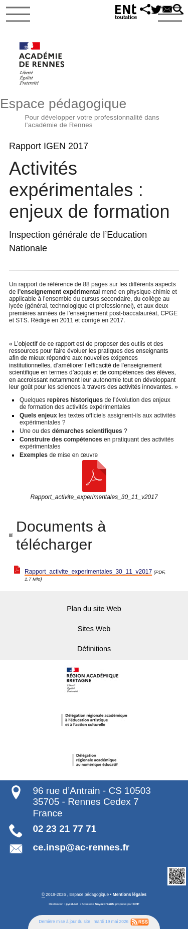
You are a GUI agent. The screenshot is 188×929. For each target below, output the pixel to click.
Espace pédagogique (94, 111)
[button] (140, 10)
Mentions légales (129, 894)
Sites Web (94, 629)
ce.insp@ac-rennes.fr (81, 847)
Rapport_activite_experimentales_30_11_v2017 (88, 571)
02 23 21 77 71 (64, 828)
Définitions (94, 649)
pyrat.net (72, 903)
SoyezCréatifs (105, 903)
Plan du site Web (94, 609)
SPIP (135, 903)
